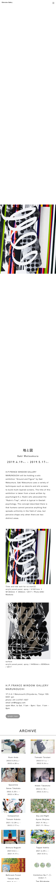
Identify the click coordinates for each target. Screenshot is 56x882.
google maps (13, 716)
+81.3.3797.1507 (20, 700)
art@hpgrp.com (18, 702)
